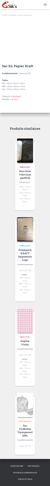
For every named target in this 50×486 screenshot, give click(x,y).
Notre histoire (17, 466)
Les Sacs (14, 99)
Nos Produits (33, 466)
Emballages (13, 15)
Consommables (25, 421)
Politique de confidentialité (25, 473)
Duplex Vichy (25, 342)
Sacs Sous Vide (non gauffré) (25, 174)
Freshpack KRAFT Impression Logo (25, 255)
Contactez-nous (25, 479)
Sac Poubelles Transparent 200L (25, 430)
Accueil (4, 15)
